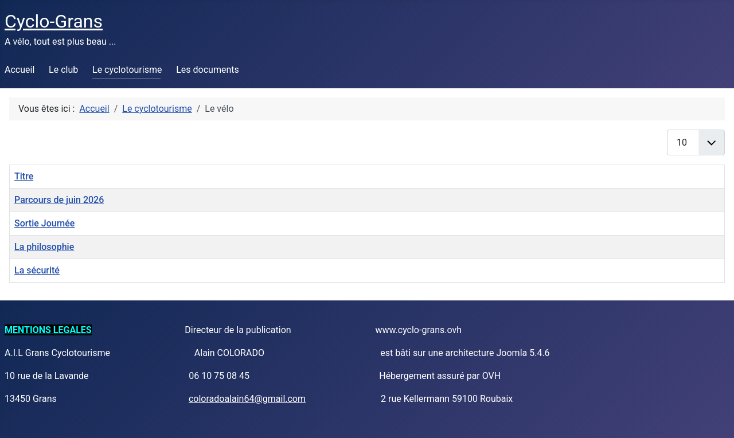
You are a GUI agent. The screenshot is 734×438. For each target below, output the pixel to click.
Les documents (207, 69)
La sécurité (37, 270)
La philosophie (44, 246)
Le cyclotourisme (127, 69)
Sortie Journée (44, 223)
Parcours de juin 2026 (59, 199)
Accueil (19, 69)
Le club (63, 69)
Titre (23, 176)
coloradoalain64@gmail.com (247, 398)
